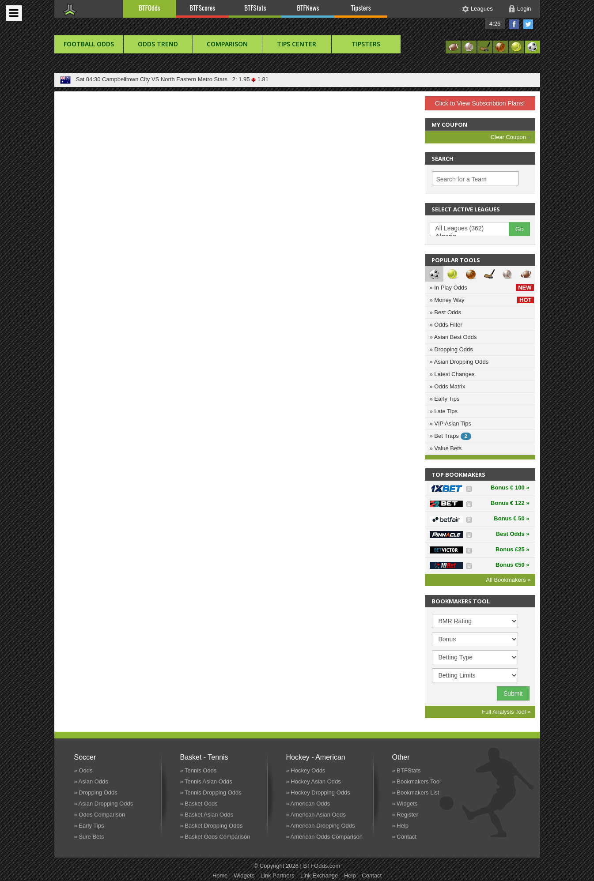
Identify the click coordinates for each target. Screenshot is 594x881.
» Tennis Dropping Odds (211, 792)
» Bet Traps (451, 436)
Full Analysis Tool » (506, 711)
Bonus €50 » (513, 564)
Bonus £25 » (513, 549)
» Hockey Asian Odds (313, 781)
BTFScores (202, 7)
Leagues (482, 8)
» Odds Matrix (447, 386)
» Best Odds (446, 312)
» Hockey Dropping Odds (318, 792)
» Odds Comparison (99, 814)
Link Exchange (319, 875)
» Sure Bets (89, 836)
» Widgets (405, 803)
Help (350, 875)
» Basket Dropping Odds (211, 825)
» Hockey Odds (305, 770)
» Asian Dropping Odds (459, 361)
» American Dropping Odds (320, 825)
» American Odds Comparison (324, 836)
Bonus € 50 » (511, 518)
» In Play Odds (482, 287)
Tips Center (296, 44)
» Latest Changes (452, 374)
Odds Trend (158, 44)
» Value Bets (446, 448)
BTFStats (255, 7)
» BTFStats (406, 770)
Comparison (227, 44)
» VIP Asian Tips (450, 423)
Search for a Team (461, 179)
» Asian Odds (91, 781)
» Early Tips (445, 398)
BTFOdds (149, 7)
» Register (405, 814)
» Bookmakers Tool (416, 781)
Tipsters (361, 7)
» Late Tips (444, 411)
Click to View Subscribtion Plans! (480, 103)
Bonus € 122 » (510, 503)
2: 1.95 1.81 (249, 79)
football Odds (89, 44)
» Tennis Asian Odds (206, 781)
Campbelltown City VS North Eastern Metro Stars (164, 79)
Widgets (244, 875)
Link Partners (278, 875)
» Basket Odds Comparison (215, 836)
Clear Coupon (511, 137)
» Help (400, 825)
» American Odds (308, 803)
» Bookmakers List (415, 792)
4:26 (494, 23)
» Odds (83, 770)
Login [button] (524, 8)
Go (519, 229)
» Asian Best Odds (453, 337)
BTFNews (308, 7)
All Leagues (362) (474, 229)
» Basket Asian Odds (207, 814)
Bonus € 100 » (510, 487)
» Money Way (482, 300)
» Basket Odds (199, 803)
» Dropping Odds (451, 349)
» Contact (404, 836)
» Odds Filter (446, 324)
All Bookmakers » (508, 579)
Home (220, 875)
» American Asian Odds (316, 814)
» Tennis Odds (198, 770)
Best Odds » (513, 534)
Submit (513, 693)
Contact (372, 875)
